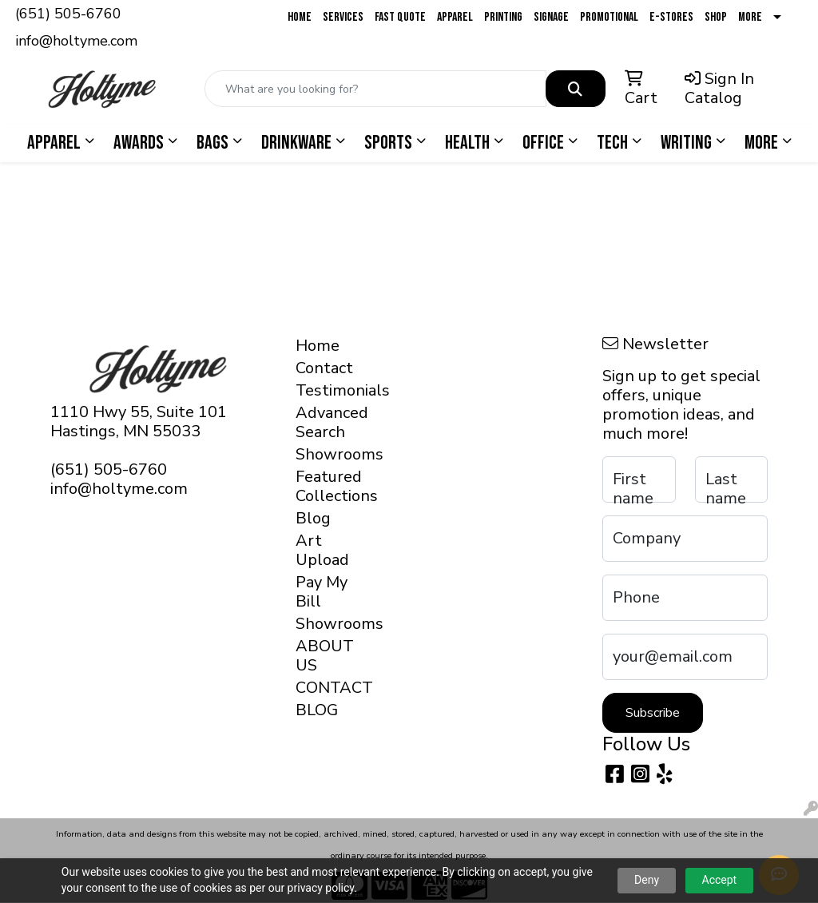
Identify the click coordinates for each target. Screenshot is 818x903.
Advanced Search (324, 422)
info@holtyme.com (76, 40)
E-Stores (671, 17)
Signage (551, 17)
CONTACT (324, 687)
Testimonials (324, 390)
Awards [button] (138, 142)
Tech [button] (612, 142)
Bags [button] (212, 142)
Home (300, 17)
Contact (324, 368)
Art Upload (322, 550)
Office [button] (543, 142)
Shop (716, 17)
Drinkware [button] (296, 142)
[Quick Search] (375, 88)
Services (343, 17)
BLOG (317, 710)
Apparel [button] (54, 142)
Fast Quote (400, 17)
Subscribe (652, 713)
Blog (313, 518)
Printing (503, 17)
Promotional (609, 17)
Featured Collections (324, 486)
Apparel (455, 17)
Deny (646, 879)
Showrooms (324, 454)
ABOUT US (324, 655)
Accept (719, 879)
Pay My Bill (321, 591)
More (750, 17)
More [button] (761, 142)
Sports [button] (388, 142)
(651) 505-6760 (68, 13)
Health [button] (467, 142)
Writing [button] (686, 142)
